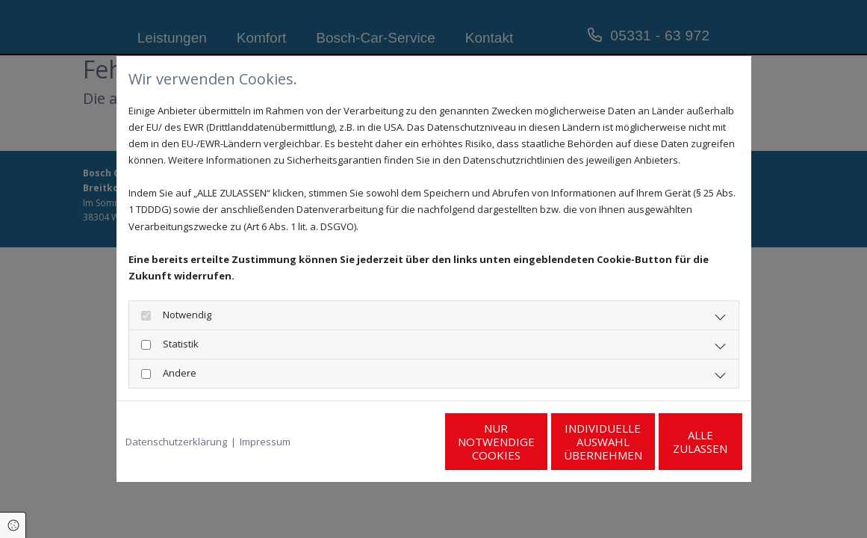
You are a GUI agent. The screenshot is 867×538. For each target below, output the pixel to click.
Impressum (265, 441)
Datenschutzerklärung (176, 441)
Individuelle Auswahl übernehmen (531, 442)
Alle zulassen (673, 441)
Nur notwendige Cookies (389, 441)
